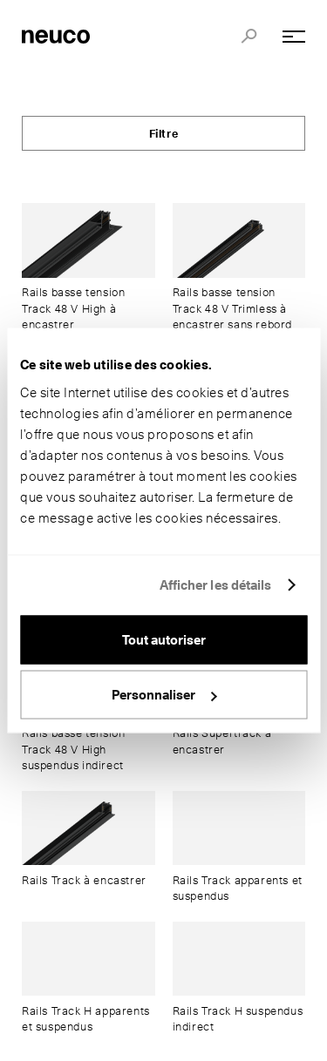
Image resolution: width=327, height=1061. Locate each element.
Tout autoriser (164, 639)
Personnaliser (164, 695)
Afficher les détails (216, 585)
